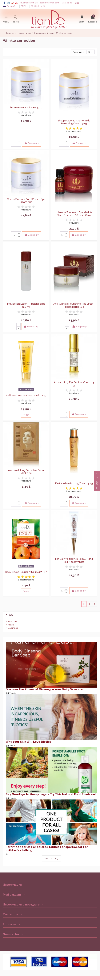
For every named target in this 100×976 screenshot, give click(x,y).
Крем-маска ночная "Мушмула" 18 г (26, 572)
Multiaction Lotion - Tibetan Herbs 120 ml (26, 305)
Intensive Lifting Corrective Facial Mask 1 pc (26, 472)
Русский (10, 6)
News (11, 624)
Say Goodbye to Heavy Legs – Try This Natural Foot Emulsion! (51, 794)
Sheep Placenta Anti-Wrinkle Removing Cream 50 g (74, 122)
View (26, 414)
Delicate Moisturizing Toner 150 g (74, 483)
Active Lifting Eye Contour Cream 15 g (74, 384)
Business (13, 628)
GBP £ (24, 6)
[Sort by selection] (78, 52)
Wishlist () (38, 6)
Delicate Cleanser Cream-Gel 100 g (26, 395)
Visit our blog (51, 858)
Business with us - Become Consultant (40, 3)
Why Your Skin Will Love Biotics (28, 741)
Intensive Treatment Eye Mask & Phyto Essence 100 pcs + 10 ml (74, 214)
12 (90, 52)
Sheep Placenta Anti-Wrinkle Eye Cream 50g (26, 201)
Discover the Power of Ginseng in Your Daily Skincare (44, 689)
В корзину (31, 143)
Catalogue (67, 3)
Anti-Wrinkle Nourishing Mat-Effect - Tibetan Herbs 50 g (74, 305)
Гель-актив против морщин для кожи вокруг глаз (74, 560)
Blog (77, 3)
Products (12, 621)
